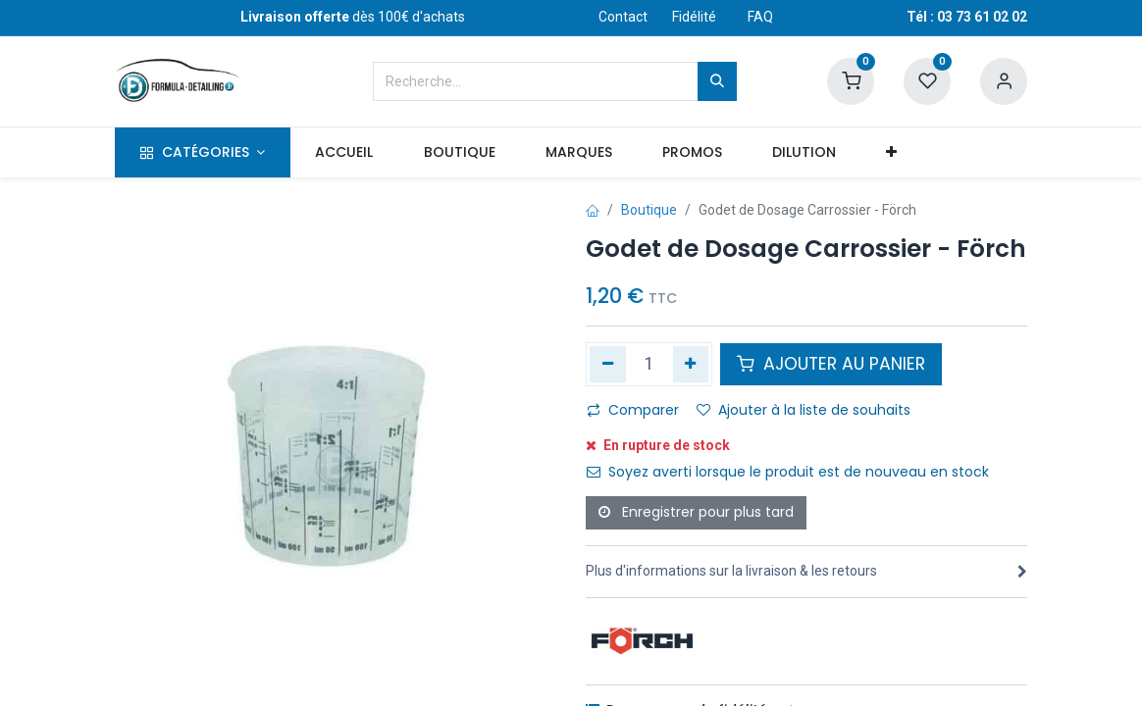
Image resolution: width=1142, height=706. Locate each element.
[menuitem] (344, 152)
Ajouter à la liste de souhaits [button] (803, 410)
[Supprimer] (608, 363)
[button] (891, 152)
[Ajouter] (691, 363)
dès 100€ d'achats (352, 17)
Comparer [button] (633, 410)
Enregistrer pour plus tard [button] (696, 512)
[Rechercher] (717, 81)
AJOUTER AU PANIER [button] (831, 364)
